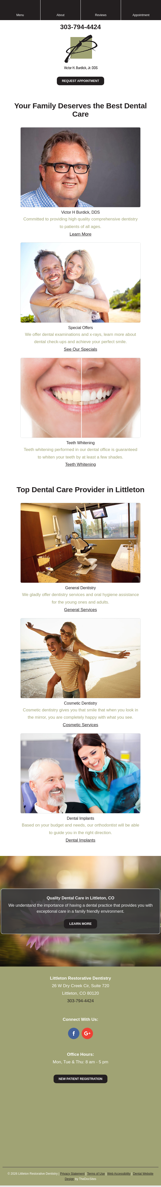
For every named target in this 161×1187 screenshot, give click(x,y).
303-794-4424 (80, 27)
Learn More (81, 234)
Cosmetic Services (80, 724)
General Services (80, 609)
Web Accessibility (118, 1173)
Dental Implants (80, 840)
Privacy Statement (72, 1173)
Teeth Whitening (80, 464)
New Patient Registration (80, 1079)
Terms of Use (96, 1173)
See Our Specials (80, 349)
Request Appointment (80, 81)
